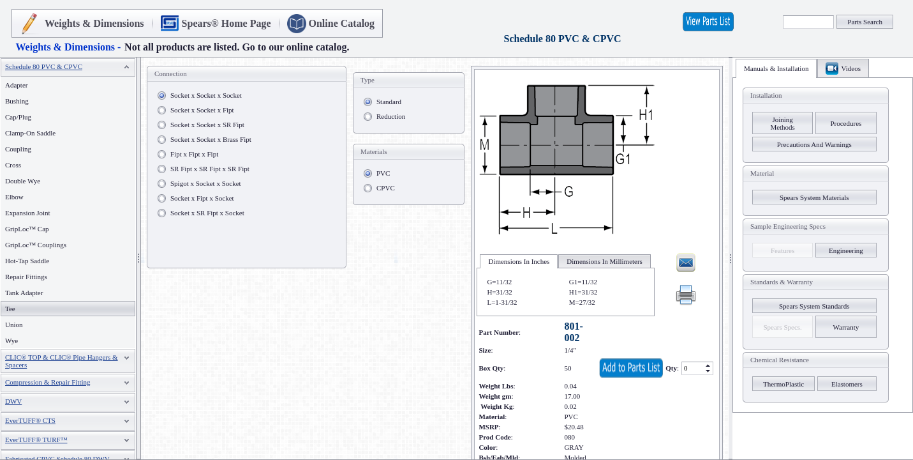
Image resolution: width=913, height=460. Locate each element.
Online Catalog (342, 23)
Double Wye (22, 181)
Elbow (14, 197)
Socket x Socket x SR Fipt (207, 124)
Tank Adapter (24, 292)
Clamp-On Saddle (30, 133)
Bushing (17, 101)
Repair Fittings (26, 276)
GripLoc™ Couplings (35, 245)
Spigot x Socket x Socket (205, 183)
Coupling (18, 149)
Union (14, 324)
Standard (388, 101)
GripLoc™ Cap (27, 229)
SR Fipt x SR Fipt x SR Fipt (209, 168)
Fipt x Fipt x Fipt (194, 154)
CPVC (385, 188)
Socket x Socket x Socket (206, 95)
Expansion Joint (27, 213)
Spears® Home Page (226, 23)
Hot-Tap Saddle (27, 260)
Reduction (390, 116)
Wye (11, 340)
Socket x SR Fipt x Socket (207, 213)
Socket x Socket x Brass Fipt (210, 139)
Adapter (16, 85)
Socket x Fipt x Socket (202, 198)
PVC (383, 173)
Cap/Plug (18, 117)
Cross (13, 165)
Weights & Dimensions (94, 23)
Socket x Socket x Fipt (202, 110)
